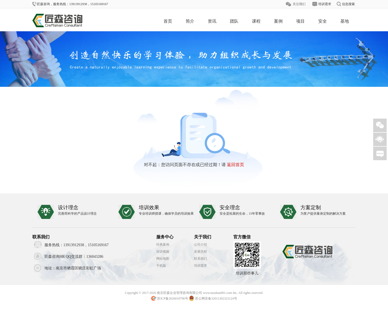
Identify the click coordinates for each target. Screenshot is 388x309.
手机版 (161, 265)
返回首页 (235, 164)
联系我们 (200, 258)
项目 (300, 21)
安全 (322, 21)
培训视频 (162, 251)
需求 (380, 153)
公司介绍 (200, 244)
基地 (344, 21)
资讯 (212, 21)
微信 (380, 125)
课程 (256, 21)
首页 (168, 21)
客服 (380, 139)
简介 (190, 21)
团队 (234, 21)
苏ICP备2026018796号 (172, 298)
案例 (278, 21)
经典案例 (162, 244)
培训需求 (200, 265)
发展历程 (200, 251)
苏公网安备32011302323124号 (216, 298)
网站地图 (162, 258)
